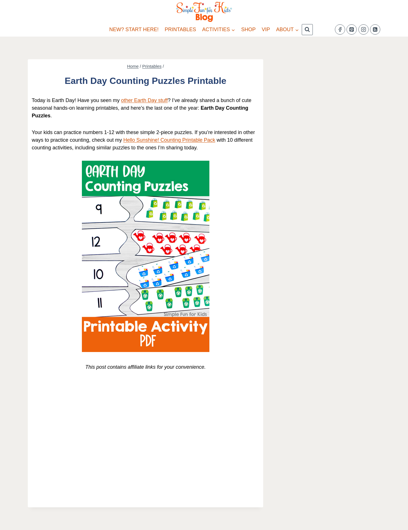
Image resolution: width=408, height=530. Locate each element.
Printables (180, 29)
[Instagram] (363, 29)
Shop (248, 29)
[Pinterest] (352, 29)
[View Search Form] (307, 29)
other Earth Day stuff (144, 100)
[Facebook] (340, 29)
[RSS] (375, 29)
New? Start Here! (134, 29)
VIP (266, 29)
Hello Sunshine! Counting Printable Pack (169, 140)
